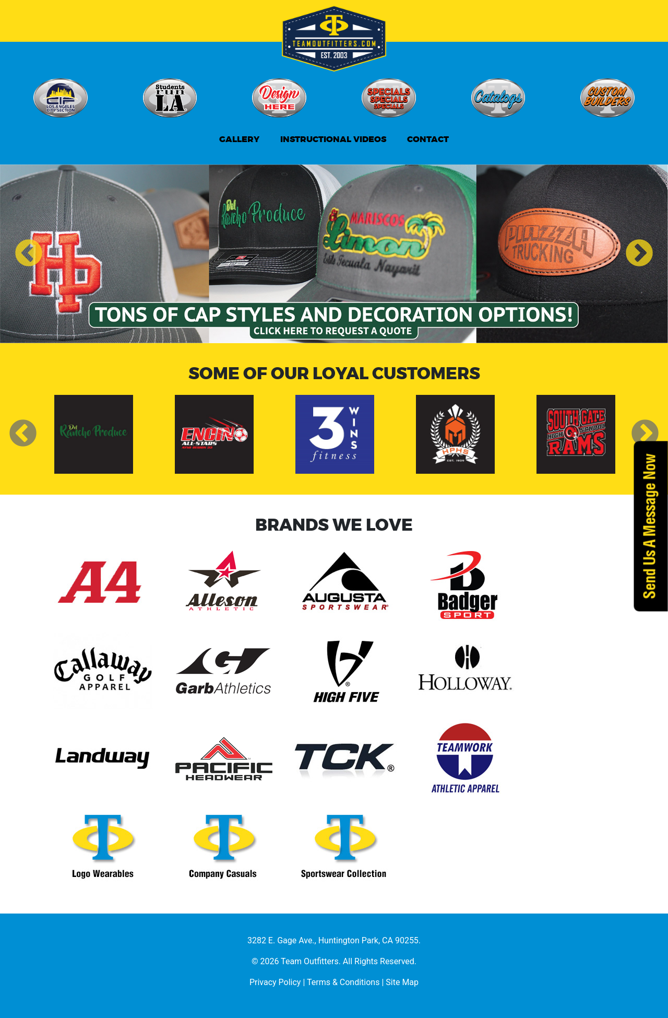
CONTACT (428, 139)
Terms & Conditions (343, 982)
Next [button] (639, 254)
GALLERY (239, 139)
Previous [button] (28, 254)
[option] (334, 254)
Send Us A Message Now (651, 526)
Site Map (402, 982)
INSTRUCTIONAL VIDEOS (333, 139)
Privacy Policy (275, 982)
